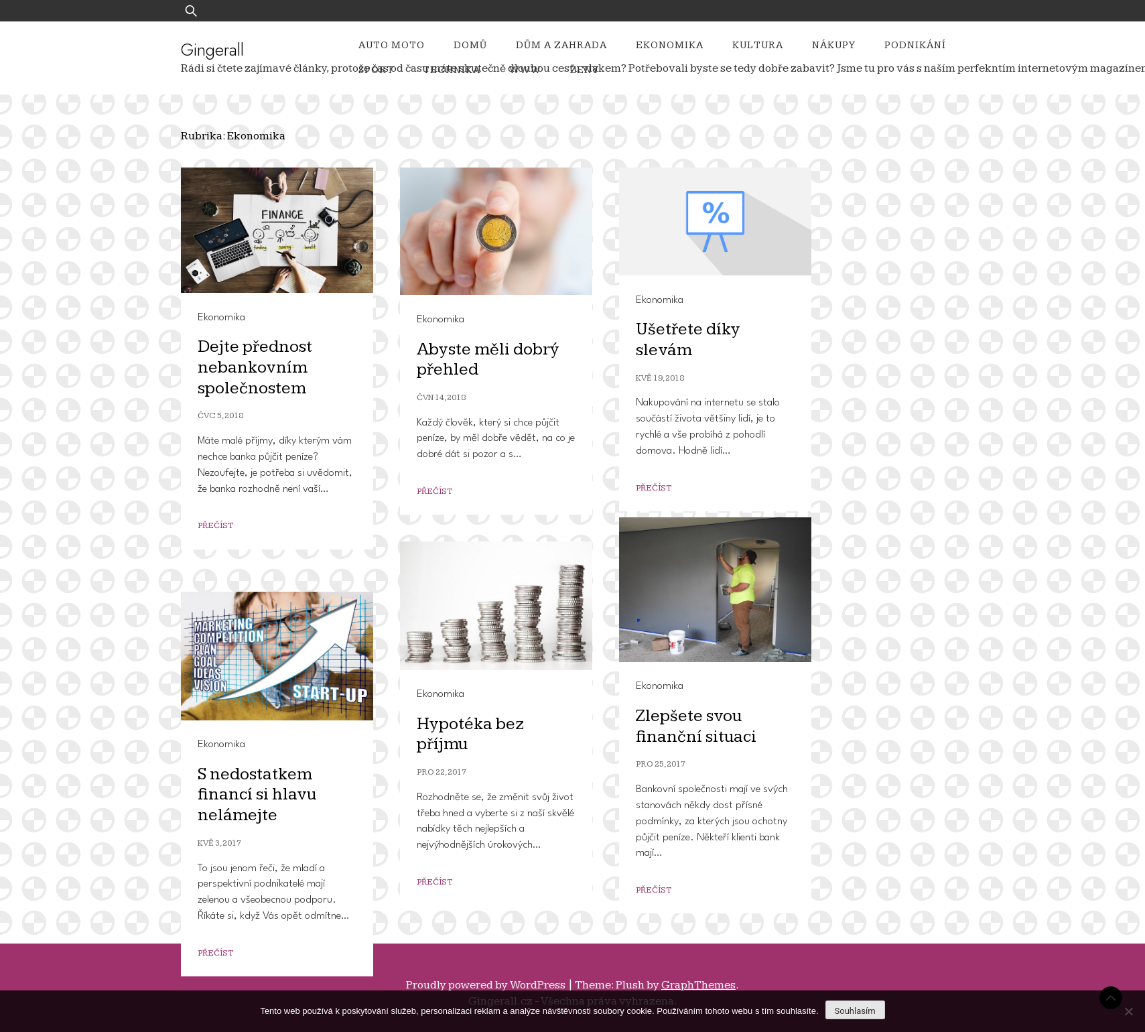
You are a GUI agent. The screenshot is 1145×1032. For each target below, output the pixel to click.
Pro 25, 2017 (660, 764)
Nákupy (834, 45)
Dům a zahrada (561, 45)
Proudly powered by (486, 985)
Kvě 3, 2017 (219, 843)
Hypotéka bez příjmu (470, 734)
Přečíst (215, 526)
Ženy (584, 70)
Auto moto (391, 45)
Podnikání (915, 45)
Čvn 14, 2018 (441, 398)
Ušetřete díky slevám (688, 340)
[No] (1128, 1011)
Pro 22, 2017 (441, 772)
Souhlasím (855, 1011)
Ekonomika (669, 45)
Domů (470, 45)
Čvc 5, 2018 (220, 416)
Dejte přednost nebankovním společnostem (255, 367)
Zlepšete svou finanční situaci (696, 726)
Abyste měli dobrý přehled (488, 360)
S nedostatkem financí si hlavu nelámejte (257, 795)
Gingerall (212, 49)
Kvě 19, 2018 (660, 378)
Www (525, 70)
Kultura (757, 45)
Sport (376, 70)
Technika (451, 70)
